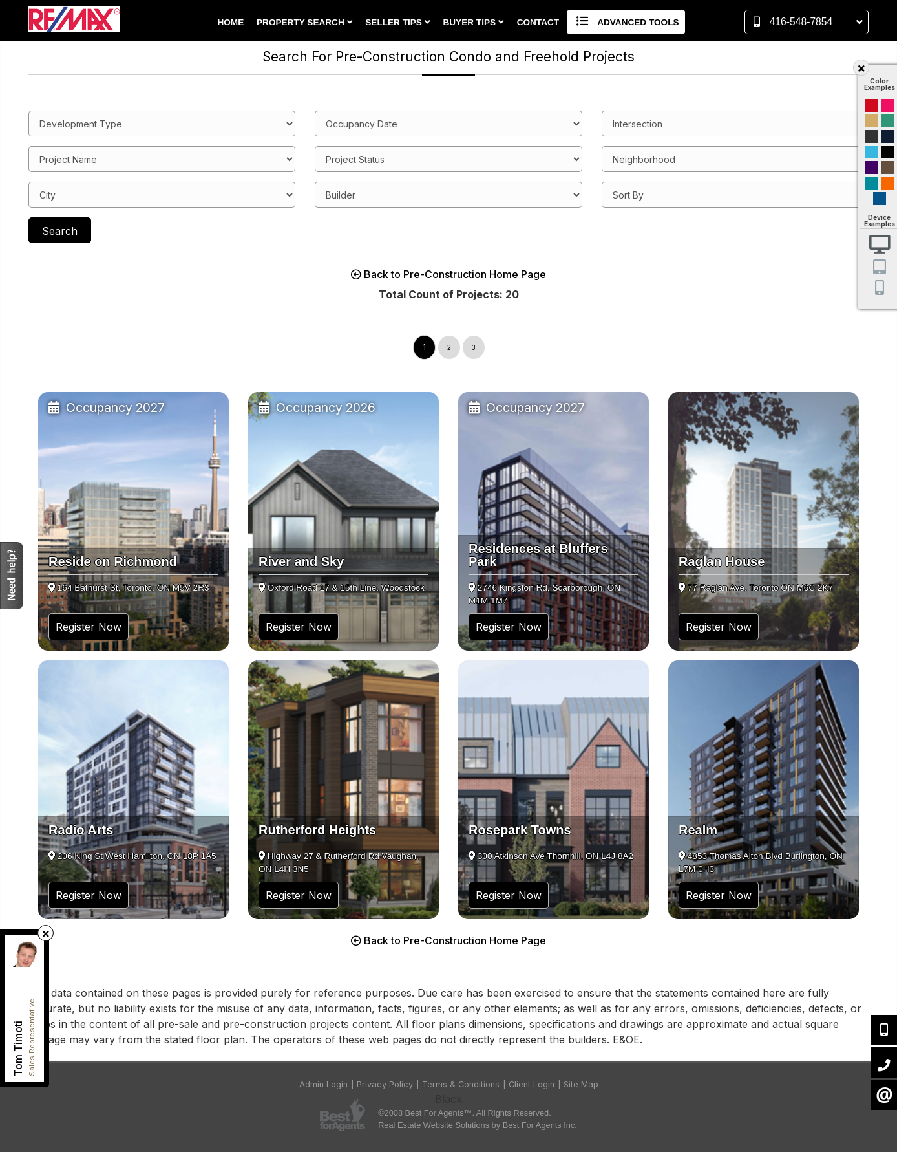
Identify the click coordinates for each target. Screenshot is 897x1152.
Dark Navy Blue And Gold (887, 136)
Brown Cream (887, 167)
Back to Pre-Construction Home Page (448, 274)
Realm (698, 830)
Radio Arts (80, 830)
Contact (538, 22)
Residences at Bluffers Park (538, 555)
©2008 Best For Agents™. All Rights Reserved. (464, 1113)
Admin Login (323, 1084)
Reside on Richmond (112, 561)
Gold (871, 120)
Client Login (531, 1084)
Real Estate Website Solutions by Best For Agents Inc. (477, 1125)
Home (230, 22)
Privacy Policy (385, 1084)
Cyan (871, 152)
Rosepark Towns (520, 830)
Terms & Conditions (461, 1084)
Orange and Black (887, 183)
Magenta (887, 105)
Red (871, 105)
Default (879, 198)
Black (887, 152)
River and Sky (301, 561)
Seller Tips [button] (397, 22)
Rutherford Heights (317, 830)
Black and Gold (871, 136)
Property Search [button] (305, 22)
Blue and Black (871, 183)
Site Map (581, 1084)
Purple (871, 167)
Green (887, 120)
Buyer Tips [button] (473, 22)
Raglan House (722, 561)
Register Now (88, 626)
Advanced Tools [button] (626, 22)
